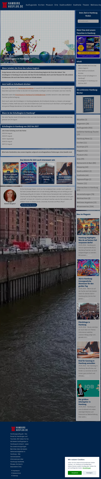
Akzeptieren (75, 472)
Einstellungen (87, 468)
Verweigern (89, 472)
